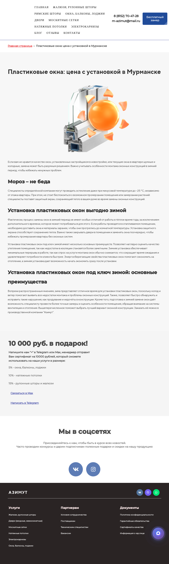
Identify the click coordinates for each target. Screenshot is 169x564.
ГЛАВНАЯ (41, 7)
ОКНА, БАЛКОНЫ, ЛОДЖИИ (85, 13)
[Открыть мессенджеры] (158, 533)
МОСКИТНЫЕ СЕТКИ (64, 20)
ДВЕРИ (39, 20)
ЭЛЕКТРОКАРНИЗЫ (85, 26)
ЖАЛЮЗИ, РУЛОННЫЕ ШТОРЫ (75, 7)
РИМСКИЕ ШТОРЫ (47, 13)
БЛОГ (38, 33)
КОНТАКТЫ (72, 33)
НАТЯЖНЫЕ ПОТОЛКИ (50, 26)
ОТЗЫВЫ (53, 33)
